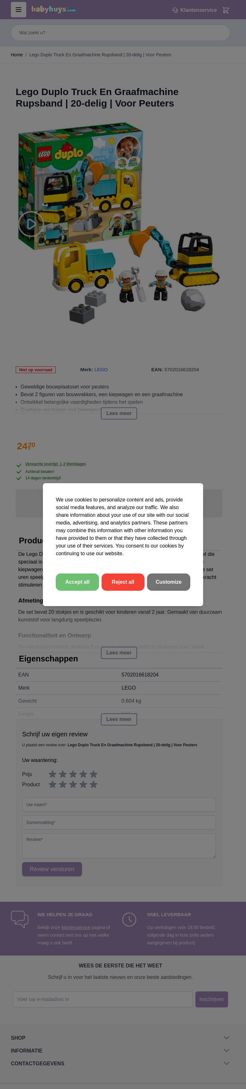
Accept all (77, 582)
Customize (169, 582)
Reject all (123, 582)
